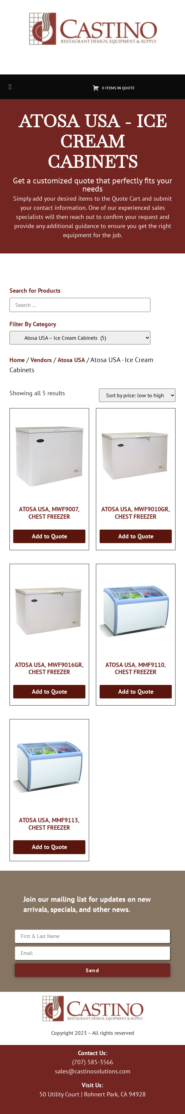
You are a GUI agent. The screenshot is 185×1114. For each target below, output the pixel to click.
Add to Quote (49, 536)
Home (17, 360)
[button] (10, 86)
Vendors (41, 360)
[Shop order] (137, 395)
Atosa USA (71, 360)
